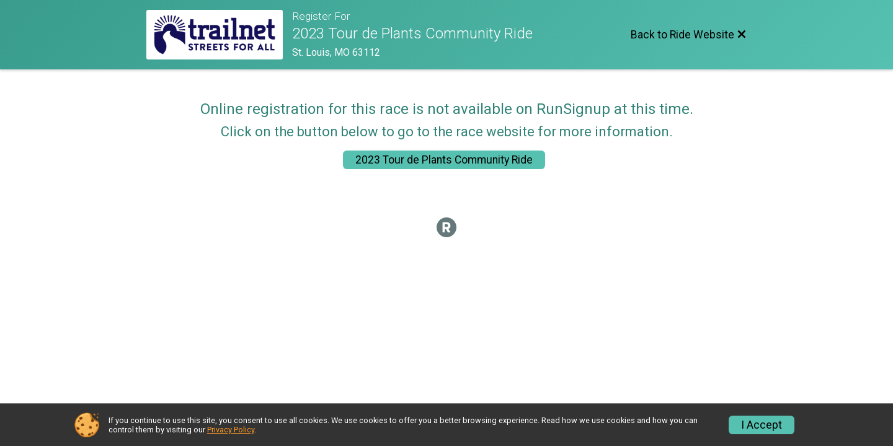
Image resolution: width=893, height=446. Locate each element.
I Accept (761, 425)
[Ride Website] (219, 34)
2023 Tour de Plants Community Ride (444, 160)
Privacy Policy (230, 429)
